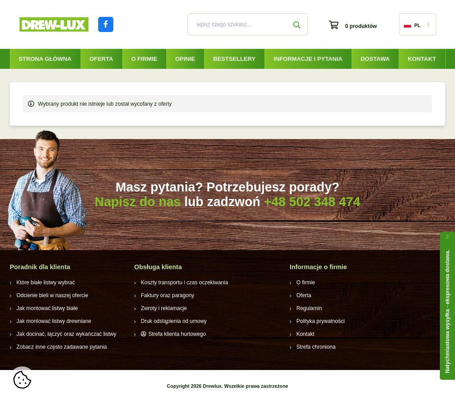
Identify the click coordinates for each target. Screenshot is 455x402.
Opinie (185, 59)
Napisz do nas (138, 202)
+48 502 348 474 (312, 202)
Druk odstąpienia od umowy (174, 321)
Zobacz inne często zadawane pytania (61, 347)
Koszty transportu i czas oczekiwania (184, 282)
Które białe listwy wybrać (45, 282)
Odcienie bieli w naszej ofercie (52, 295)
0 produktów (361, 26)
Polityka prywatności (320, 321)
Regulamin (309, 308)
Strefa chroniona (315, 347)
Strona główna (45, 59)
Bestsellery (234, 59)
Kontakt (422, 59)
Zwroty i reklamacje (164, 308)
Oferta (101, 59)
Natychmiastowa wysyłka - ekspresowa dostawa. (447, 311)
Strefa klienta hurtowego (177, 334)
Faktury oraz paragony (167, 295)
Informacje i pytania (308, 59)
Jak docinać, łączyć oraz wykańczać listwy (66, 334)
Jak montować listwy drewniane (53, 321)
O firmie (144, 59)
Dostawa (375, 59)
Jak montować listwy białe (47, 308)
